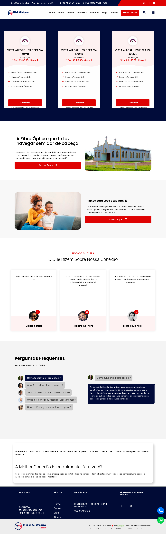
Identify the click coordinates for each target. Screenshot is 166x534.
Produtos (94, 12)
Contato (114, 12)
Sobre (61, 12)
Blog (104, 12)
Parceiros (82, 12)
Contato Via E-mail (95, 2)
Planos (70, 12)
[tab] (40, 378)
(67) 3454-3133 (42, 2)
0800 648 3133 (20, 2)
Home (52, 12)
